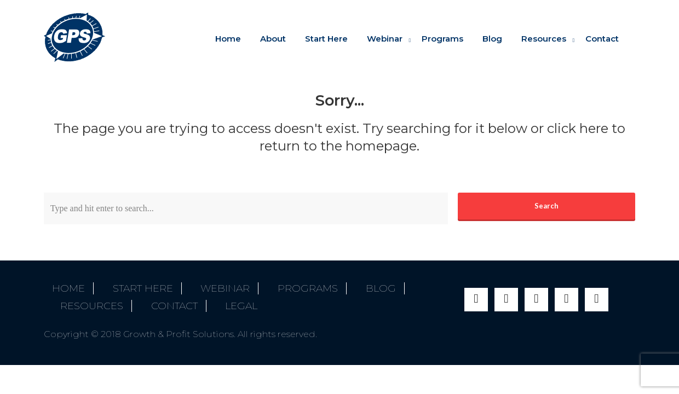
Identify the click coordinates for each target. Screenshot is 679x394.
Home (228, 38)
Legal (134, 300)
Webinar (384, 38)
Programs (442, 38)
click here (577, 128)
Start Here (326, 38)
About (273, 38)
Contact (602, 38)
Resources (543, 38)
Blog (492, 38)
